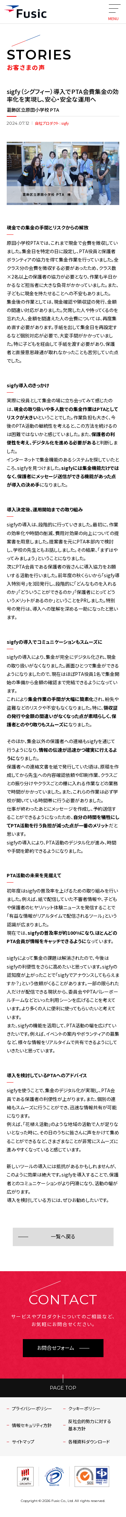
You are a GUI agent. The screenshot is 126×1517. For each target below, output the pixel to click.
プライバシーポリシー (32, 1408)
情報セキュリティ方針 (32, 1425)
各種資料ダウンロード (89, 1441)
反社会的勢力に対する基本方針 (89, 1425)
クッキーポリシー (84, 1408)
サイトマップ (23, 1441)
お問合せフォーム (55, 1348)
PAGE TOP (63, 1388)
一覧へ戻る (63, 1236)
